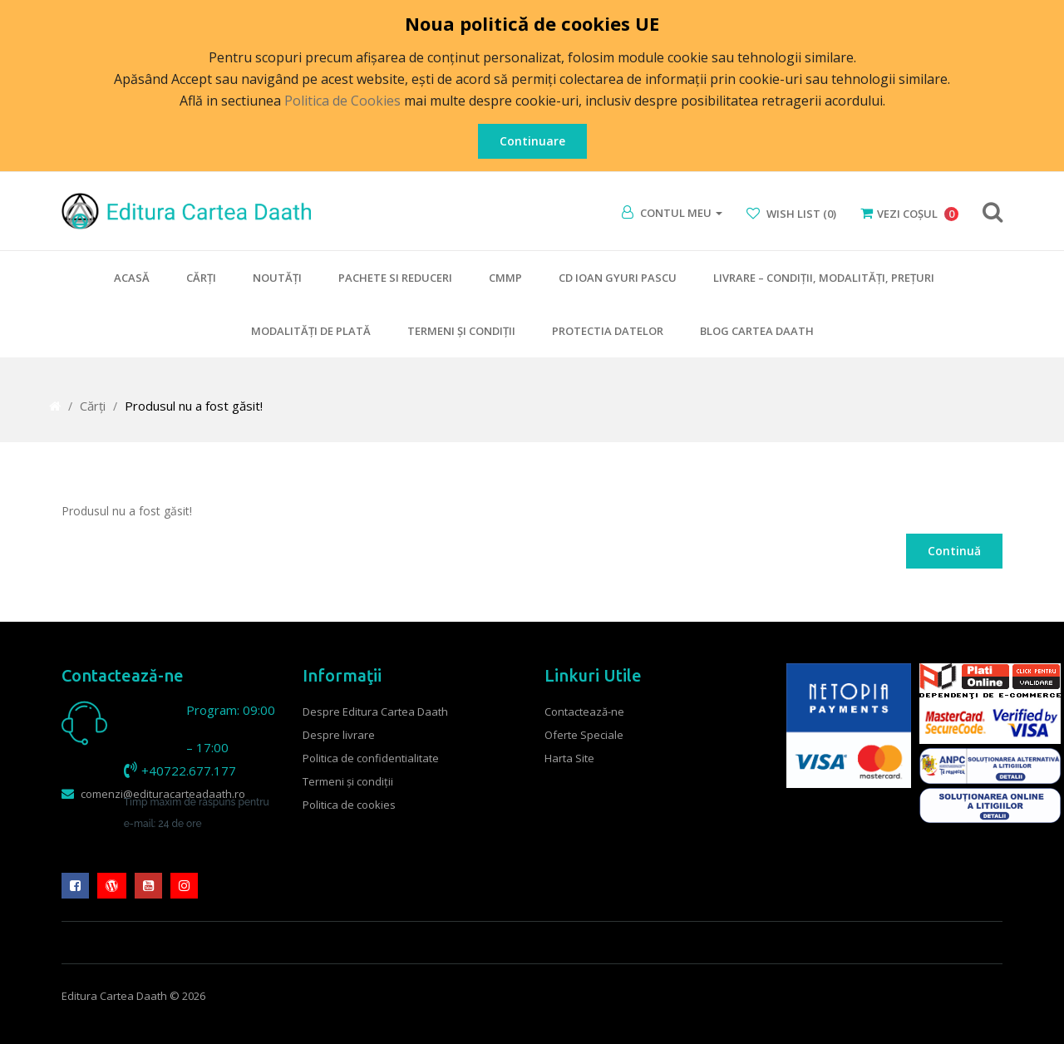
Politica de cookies (349, 804)
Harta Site (569, 758)
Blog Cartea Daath (757, 330)
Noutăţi (277, 277)
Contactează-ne (584, 711)
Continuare (532, 141)
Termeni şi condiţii (461, 330)
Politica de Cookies (342, 100)
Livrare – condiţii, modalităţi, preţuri (823, 277)
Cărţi (201, 277)
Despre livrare (339, 734)
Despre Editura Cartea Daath (375, 711)
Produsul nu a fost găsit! (194, 405)
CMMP (505, 277)
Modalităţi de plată (311, 330)
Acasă (132, 277)
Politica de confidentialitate (371, 758)
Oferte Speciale (583, 734)
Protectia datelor (607, 330)
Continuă (954, 551)
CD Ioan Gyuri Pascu (618, 277)
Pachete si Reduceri (395, 277)
